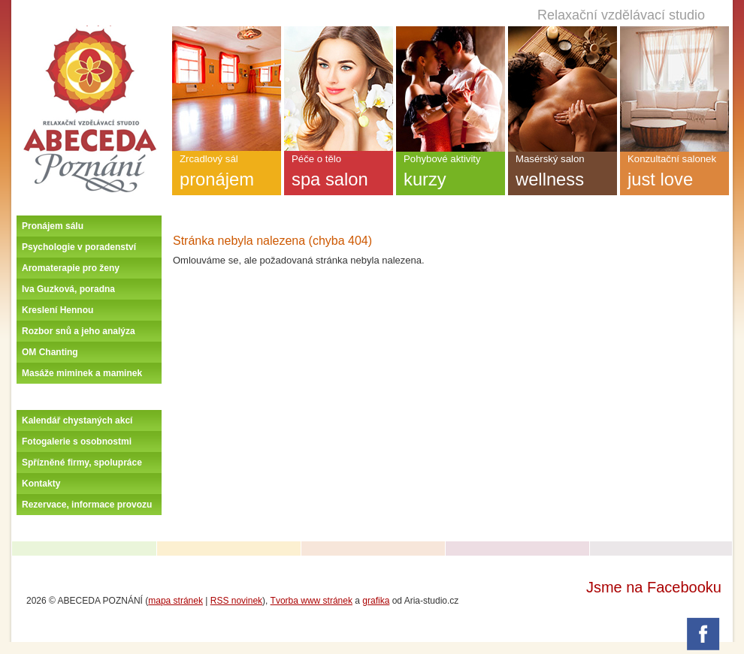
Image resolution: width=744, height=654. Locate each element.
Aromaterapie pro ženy (70, 268)
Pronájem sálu (52, 226)
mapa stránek (175, 600)
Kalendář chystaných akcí (77, 420)
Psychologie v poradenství (79, 247)
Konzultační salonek (674, 174)
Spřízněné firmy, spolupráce (82, 462)
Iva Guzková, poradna (68, 289)
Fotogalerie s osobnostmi (77, 441)
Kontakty (41, 483)
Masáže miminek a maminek (82, 373)
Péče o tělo (338, 174)
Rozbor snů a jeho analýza (78, 331)
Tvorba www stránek (311, 600)
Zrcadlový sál (226, 174)
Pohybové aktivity (450, 174)
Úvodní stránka (89, 31)
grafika (375, 600)
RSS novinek (236, 600)
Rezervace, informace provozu (87, 504)
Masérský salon (562, 174)
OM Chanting (50, 352)
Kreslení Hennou (57, 310)
